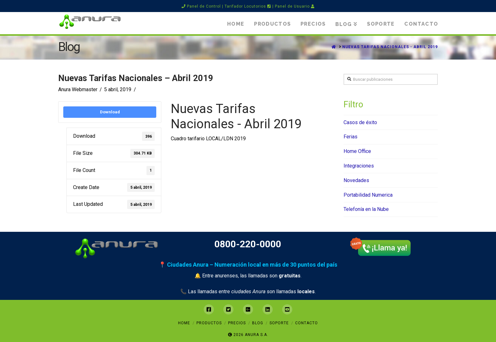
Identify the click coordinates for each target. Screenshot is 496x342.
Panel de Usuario (295, 6)
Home (184, 323)
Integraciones (359, 166)
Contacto (306, 323)
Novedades (356, 180)
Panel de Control (201, 6)
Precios (237, 323)
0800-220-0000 (247, 244)
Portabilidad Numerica (368, 195)
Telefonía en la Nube (366, 209)
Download (110, 112)
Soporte (279, 323)
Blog (257, 323)
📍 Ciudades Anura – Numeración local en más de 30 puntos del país (248, 264)
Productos (209, 323)
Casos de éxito (360, 122)
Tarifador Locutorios (248, 6)
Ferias (350, 137)
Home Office (357, 151)
